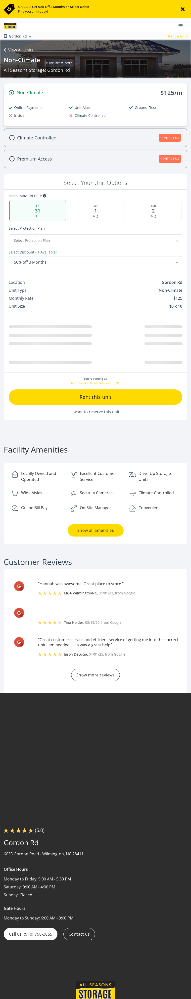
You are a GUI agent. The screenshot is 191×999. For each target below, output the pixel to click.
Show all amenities (95, 532)
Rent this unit (96, 399)
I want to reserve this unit (95, 413)
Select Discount (21, 252)
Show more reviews (95, 677)
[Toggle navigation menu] (182, 25)
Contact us (79, 936)
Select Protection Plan (27, 228)
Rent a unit (177, 36)
